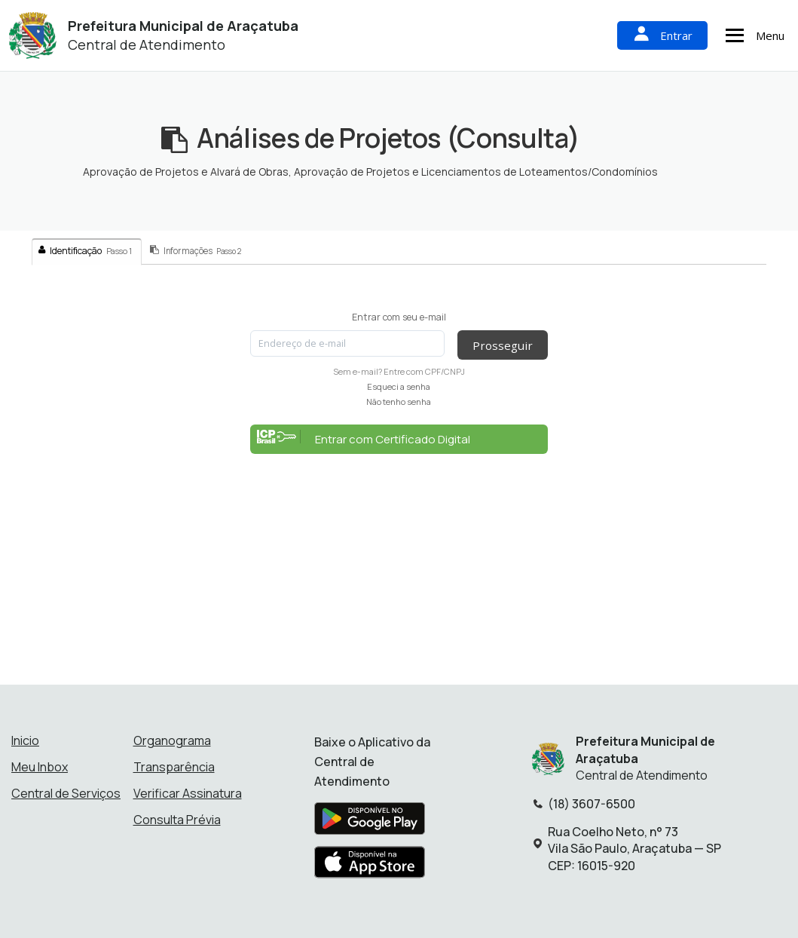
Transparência (174, 766)
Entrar (662, 35)
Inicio (25, 740)
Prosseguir (501, 344)
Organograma (172, 740)
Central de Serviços (66, 793)
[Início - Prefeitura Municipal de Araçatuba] (33, 36)
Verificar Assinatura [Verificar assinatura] (187, 793)
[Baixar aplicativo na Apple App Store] (370, 867)
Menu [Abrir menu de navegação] (752, 35)
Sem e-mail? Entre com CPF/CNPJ (399, 371)
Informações (195, 250)
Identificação (85, 250)
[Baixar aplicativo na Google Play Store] (369, 823)
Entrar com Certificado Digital (363, 438)
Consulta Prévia (177, 819)
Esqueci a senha (398, 386)
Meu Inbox (39, 766)
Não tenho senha (398, 401)
